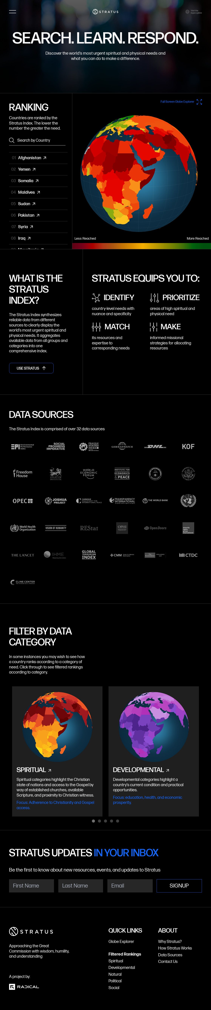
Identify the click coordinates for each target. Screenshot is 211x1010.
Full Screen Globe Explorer (181, 102)
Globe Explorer (121, 941)
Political (115, 981)
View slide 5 (117, 821)
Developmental (122, 967)
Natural (115, 974)
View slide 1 (93, 821)
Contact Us (168, 961)
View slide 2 (99, 821)
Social (114, 987)
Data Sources (170, 955)
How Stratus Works (175, 948)
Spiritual (116, 961)
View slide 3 (105, 821)
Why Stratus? (170, 941)
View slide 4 (111, 821)
